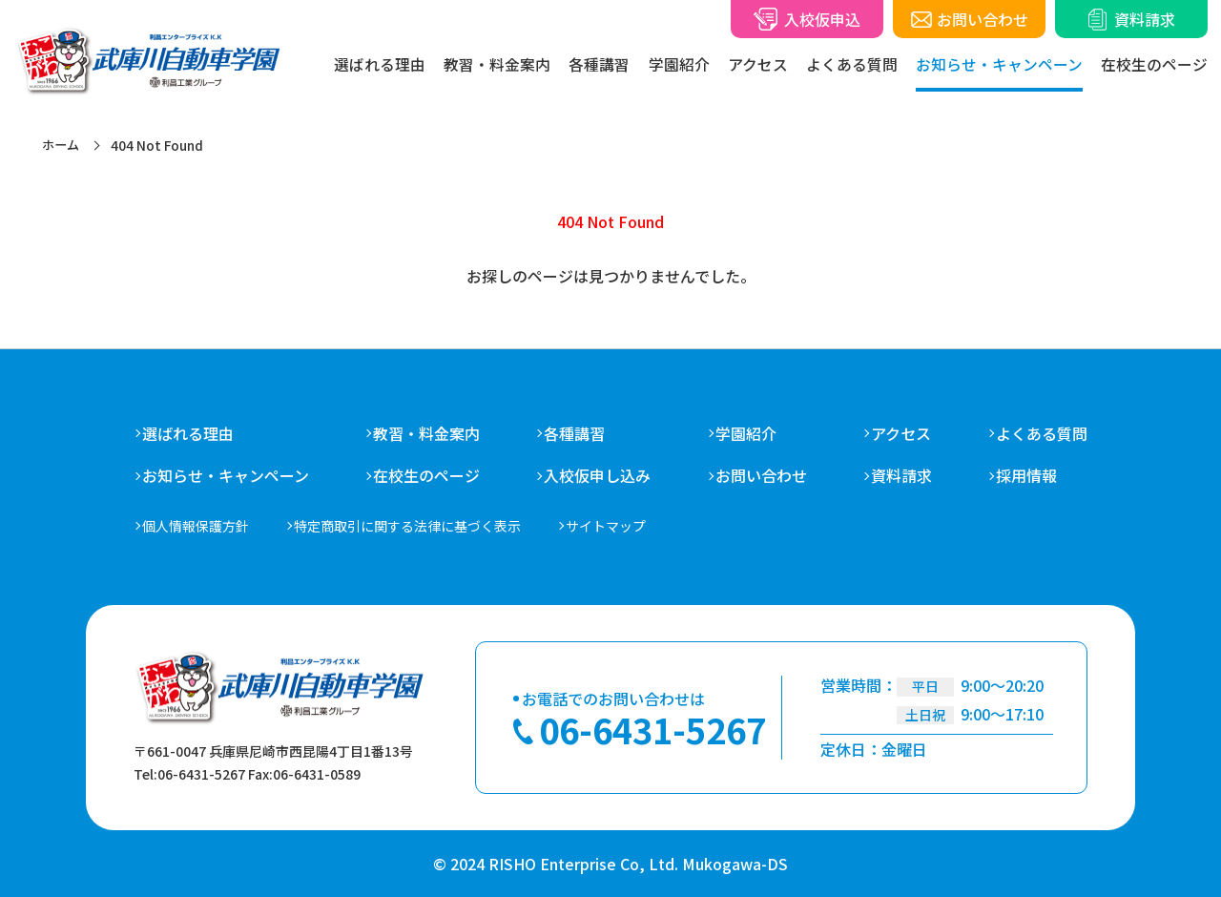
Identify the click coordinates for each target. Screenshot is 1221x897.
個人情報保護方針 (195, 525)
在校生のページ (1154, 64)
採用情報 (1026, 476)
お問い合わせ (982, 19)
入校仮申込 (822, 19)
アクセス (901, 434)
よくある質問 (852, 64)
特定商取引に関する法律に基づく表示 (407, 525)
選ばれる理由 (379, 64)
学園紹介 (745, 434)
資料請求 (1144, 19)
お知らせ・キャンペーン (999, 64)
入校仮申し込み (597, 476)
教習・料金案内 (426, 434)
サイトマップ (606, 525)
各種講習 (574, 434)
